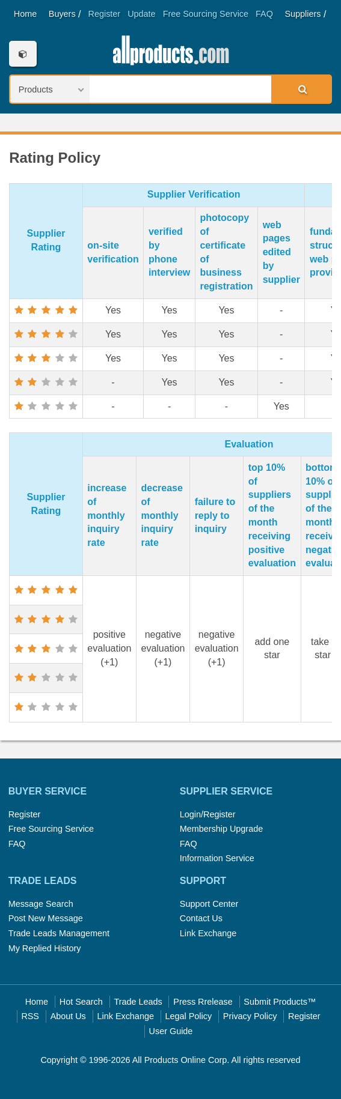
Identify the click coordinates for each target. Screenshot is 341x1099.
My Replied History (44, 948)
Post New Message (45, 918)
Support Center (209, 904)
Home (25, 14)
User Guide (171, 1031)
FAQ (264, 14)
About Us (68, 1016)
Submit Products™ (280, 1002)
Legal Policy (188, 1016)
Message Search (40, 904)
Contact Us (201, 918)
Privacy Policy (250, 1016)
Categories (22, 53)
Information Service (217, 858)
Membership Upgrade (221, 829)
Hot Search (81, 1002)
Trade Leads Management (58, 933)
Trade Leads (138, 1002)
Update (141, 14)
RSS (30, 1016)
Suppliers (303, 14)
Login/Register (208, 814)
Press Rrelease (202, 1002)
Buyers (62, 14)
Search (301, 89)
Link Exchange (208, 933)
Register (104, 14)
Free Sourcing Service (205, 14)
